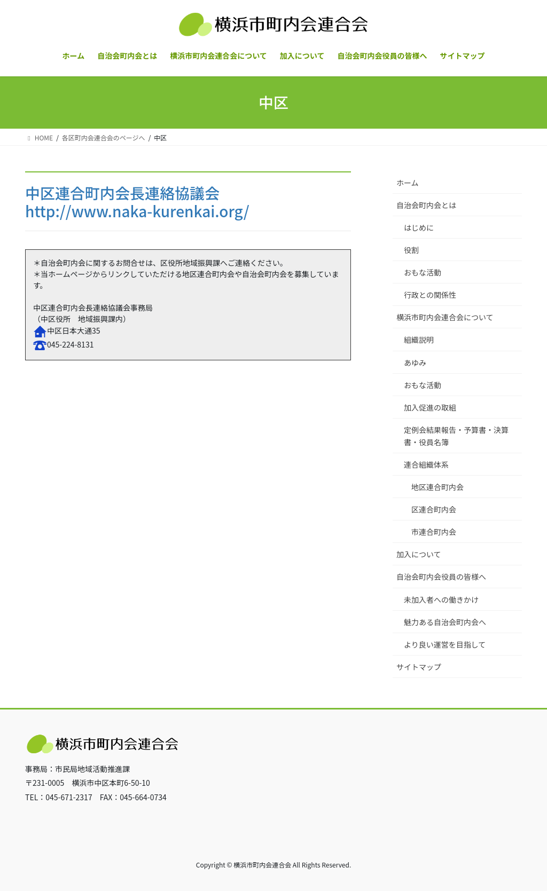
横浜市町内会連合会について (445, 317)
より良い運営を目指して (445, 644)
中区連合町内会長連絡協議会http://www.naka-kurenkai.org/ (137, 202)
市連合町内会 (433, 531)
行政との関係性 (430, 294)
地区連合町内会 (437, 487)
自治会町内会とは (426, 205)
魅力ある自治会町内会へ (445, 622)
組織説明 (419, 339)
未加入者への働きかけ (441, 599)
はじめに (419, 227)
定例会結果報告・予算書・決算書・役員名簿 (456, 435)
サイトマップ (418, 666)
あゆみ (415, 362)
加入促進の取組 (430, 407)
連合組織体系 (426, 464)
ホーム (407, 182)
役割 (411, 250)
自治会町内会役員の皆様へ (441, 576)
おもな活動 (422, 272)
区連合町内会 (433, 509)
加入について (418, 554)
